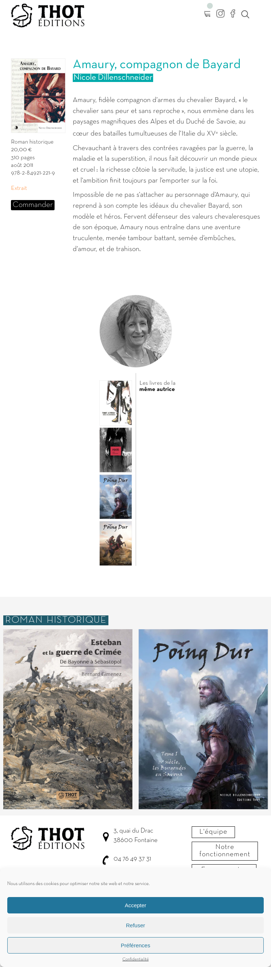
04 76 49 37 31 (132, 859)
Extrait (19, 188)
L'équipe (213, 832)
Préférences (135, 949)
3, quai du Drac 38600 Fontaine (135, 835)
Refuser (135, 929)
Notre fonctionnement (224, 851)
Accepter (135, 909)
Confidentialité (136, 963)
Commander (33, 204)
